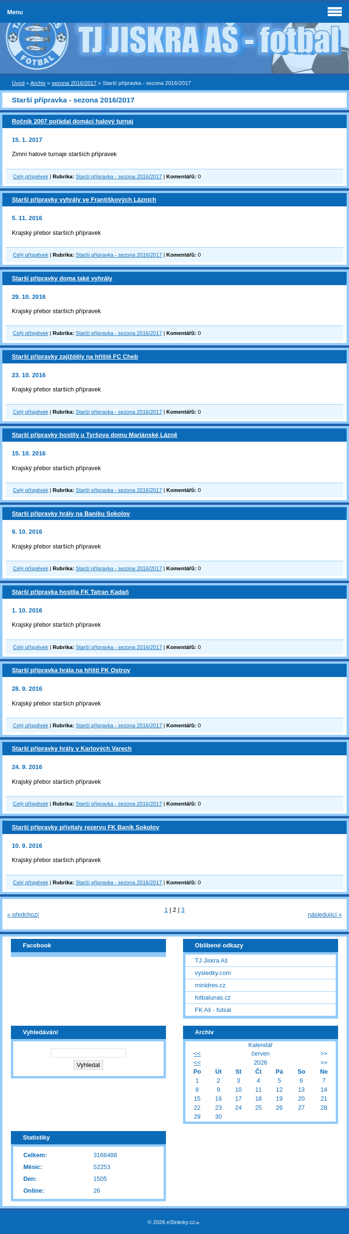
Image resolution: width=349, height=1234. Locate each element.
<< (197, 1053)
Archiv (38, 83)
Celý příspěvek (30, 176)
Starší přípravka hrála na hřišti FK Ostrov (71, 670)
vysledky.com (213, 972)
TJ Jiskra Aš (211, 960)
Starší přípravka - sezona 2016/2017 (119, 176)
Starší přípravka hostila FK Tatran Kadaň (70, 591)
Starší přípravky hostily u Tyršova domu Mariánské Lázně (94, 434)
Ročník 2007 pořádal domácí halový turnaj (72, 121)
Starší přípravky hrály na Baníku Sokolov (71, 513)
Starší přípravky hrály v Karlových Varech (72, 748)
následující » (325, 914)
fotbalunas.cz (212, 997)
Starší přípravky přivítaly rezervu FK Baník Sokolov (85, 827)
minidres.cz (210, 985)
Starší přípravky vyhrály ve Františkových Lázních (84, 199)
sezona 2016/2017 (74, 83)
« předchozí (23, 914)
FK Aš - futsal (213, 1009)
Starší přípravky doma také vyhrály (62, 278)
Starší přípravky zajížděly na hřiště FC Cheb (75, 356)
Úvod (18, 83)
